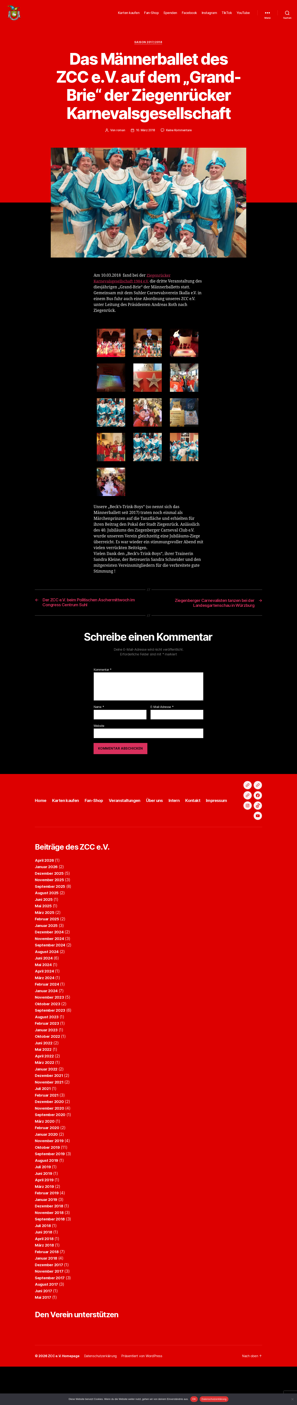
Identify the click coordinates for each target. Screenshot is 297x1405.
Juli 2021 (43, 1122)
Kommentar (103, 672)
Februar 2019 (47, 1226)
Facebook (189, 14)
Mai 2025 (43, 939)
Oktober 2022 (48, 1069)
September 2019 (51, 1187)
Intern (187, 818)
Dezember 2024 (50, 965)
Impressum (233, 818)
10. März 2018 (145, 132)
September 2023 (51, 1043)
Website (99, 728)
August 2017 (47, 1317)
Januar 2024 (47, 1024)
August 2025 (47, 926)
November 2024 (50, 972)
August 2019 (47, 1193)
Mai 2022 (43, 1083)
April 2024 (45, 1004)
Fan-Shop (151, 14)
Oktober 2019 (48, 1180)
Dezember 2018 (50, 1239)
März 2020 (45, 1154)
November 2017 (50, 1304)
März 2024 (45, 1011)
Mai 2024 (44, 998)
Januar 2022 (47, 1102)
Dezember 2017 (50, 1298)
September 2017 (50, 1311)
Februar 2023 (47, 1056)
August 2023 (47, 1050)
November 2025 (50, 913)
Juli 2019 (43, 1200)
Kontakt (207, 818)
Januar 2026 (47, 900)
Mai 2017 (43, 1330)
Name (99, 709)
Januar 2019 (47, 1232)
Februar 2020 (48, 1161)
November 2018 (50, 1246)
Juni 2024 (44, 991)
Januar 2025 (47, 958)
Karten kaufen (129, 14)
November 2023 (50, 1030)
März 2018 (45, 1278)
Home (41, 818)
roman (120, 132)
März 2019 (45, 1219)
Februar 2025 (47, 952)
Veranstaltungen (133, 818)
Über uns (166, 818)
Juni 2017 (44, 1324)
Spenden (170, 14)
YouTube (243, 14)
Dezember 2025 (50, 906)
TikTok (227, 14)
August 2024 (47, 985)
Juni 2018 (44, 1265)
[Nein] (292, 1399)
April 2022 (45, 1089)
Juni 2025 (44, 932)
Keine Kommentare (179, 132)
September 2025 (51, 919)
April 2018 (45, 1272)
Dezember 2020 (50, 1135)
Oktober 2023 (48, 1037)
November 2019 (50, 1174)
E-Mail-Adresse (162, 709)
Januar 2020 (47, 1167)
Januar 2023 (47, 1063)
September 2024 (51, 978)
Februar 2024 (48, 1017)
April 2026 (45, 893)
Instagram (209, 14)
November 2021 (50, 1115)
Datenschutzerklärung (214, 1399)
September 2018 (51, 1252)
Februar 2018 (47, 1285)
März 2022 (45, 1096)
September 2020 (51, 1148)
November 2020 (50, 1141)
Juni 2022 (44, 1076)
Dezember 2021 (50, 1109)
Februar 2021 (47, 1128)
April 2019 (45, 1213)
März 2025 (45, 945)
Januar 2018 (47, 1291)
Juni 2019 (44, 1206)
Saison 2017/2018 (148, 44)
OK (194, 1399)
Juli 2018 (43, 1259)
